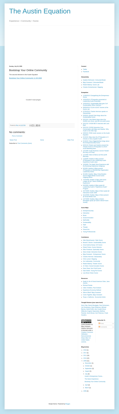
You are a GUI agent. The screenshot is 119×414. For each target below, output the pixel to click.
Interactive (86, 213)
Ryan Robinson (96, 307)
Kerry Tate (84, 305)
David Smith (90, 309)
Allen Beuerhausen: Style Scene (93, 240)
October (87, 366)
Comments (103, 327)
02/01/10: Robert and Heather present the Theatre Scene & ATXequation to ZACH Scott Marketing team (95, 146)
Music (85, 215)
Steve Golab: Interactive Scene (92, 252)
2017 (85, 353)
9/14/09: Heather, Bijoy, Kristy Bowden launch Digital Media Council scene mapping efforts (94, 175)
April (86, 385)
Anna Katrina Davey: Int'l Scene (92, 245)
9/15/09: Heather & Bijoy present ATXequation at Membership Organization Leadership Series (95, 170)
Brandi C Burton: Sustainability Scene (94, 242)
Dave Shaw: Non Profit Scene (92, 268)
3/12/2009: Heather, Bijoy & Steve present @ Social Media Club (95, 195)
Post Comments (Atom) (25, 143)
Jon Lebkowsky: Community (91, 261)
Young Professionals (89, 232)
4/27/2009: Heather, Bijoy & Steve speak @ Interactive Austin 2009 (96, 191)
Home (42, 140)
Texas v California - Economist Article (94, 297)
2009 (85, 361)
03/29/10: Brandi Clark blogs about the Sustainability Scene (94, 116)
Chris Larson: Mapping (90, 259)
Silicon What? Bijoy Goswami (92, 292)
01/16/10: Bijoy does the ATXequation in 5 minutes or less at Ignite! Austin (95, 138)
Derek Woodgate (93, 305)
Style (84, 225)
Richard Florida (87, 285)
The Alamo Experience (92, 379)
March (87, 388)
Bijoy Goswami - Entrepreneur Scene (94, 254)
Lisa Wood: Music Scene (90, 273)
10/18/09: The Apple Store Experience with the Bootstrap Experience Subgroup (96, 165)
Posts (101, 323)
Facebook (86, 71)
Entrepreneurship (88, 211)
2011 (85, 355)
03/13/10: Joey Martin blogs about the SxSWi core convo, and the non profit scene (96, 120)
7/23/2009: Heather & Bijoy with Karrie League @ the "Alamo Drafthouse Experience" (94, 181)
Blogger (67, 404)
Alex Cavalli (98, 309)
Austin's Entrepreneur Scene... (94, 376)
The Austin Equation (40, 11)
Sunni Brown (91, 313)
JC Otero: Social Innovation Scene (93, 266)
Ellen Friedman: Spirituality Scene (93, 249)
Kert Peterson (99, 313)
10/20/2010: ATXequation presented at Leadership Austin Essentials (94, 100)
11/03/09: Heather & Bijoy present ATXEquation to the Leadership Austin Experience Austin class (94, 160)
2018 (85, 350)
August (87, 371)
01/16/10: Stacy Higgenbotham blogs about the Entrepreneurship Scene (96, 142)
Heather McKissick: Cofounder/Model (94, 80)
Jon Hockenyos (86, 307)
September (88, 368)
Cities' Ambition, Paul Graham (92, 288)
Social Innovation (88, 218)
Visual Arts (86, 229)
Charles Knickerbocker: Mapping (93, 87)
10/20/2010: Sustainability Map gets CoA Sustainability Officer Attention (95, 104)
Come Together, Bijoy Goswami (92, 295)
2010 (85, 358)
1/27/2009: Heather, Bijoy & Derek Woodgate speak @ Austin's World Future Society (95, 200)
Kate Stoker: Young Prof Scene (92, 270)
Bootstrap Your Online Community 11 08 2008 (25, 78)
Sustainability (87, 222)
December (88, 363)
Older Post (70, 140)
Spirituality (86, 220)
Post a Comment (17, 136)
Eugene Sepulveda (93, 311)
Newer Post (13, 140)
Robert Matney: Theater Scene (92, 263)
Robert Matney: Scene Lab (91, 85)
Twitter (85, 69)
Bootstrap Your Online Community (95, 381)
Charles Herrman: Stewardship (92, 256)
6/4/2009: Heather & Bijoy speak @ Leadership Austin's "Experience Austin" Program (95, 187)
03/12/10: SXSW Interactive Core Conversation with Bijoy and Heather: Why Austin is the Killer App (96, 129)
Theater (85, 227)
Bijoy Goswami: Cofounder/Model (93, 82)
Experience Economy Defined (92, 290)
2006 (85, 391)
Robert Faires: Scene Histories (92, 247)
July (86, 374)
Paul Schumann (104, 305)
